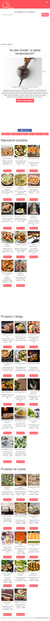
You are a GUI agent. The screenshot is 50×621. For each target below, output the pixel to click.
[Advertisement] (25, 30)
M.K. (48, 617)
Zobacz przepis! (7, 170)
